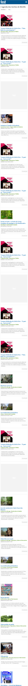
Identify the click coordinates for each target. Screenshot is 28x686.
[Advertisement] (14, 95)
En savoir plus (24, 42)
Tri (9, 9)
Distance (3, 9)
